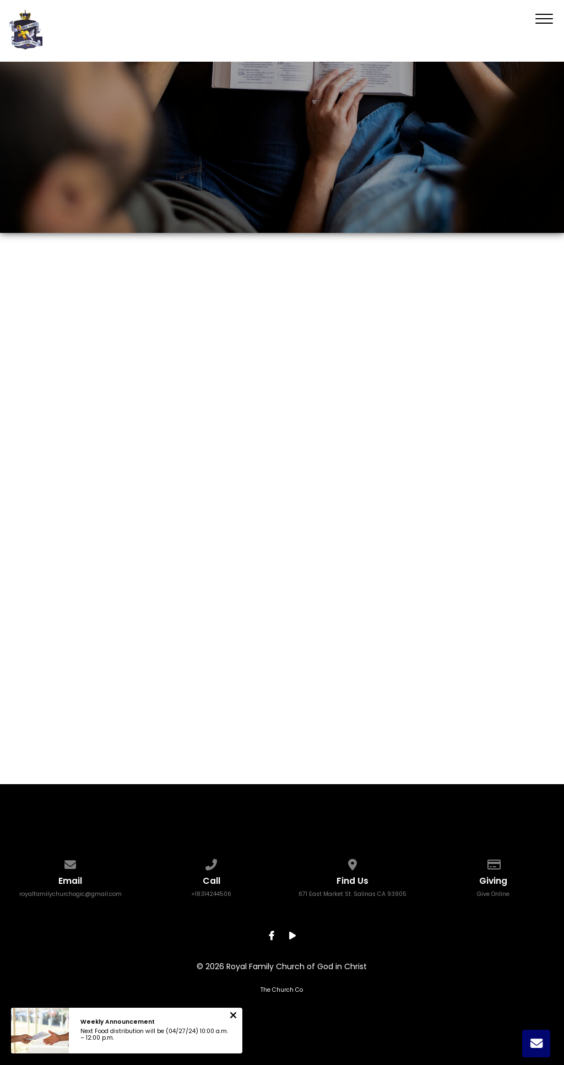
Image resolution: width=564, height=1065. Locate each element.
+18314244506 (211, 894)
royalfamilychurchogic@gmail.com (70, 894)
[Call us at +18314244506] (211, 862)
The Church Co (282, 990)
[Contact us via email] (70, 862)
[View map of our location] (352, 862)
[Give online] (493, 862)
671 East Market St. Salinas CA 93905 (352, 894)
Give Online (493, 894)
